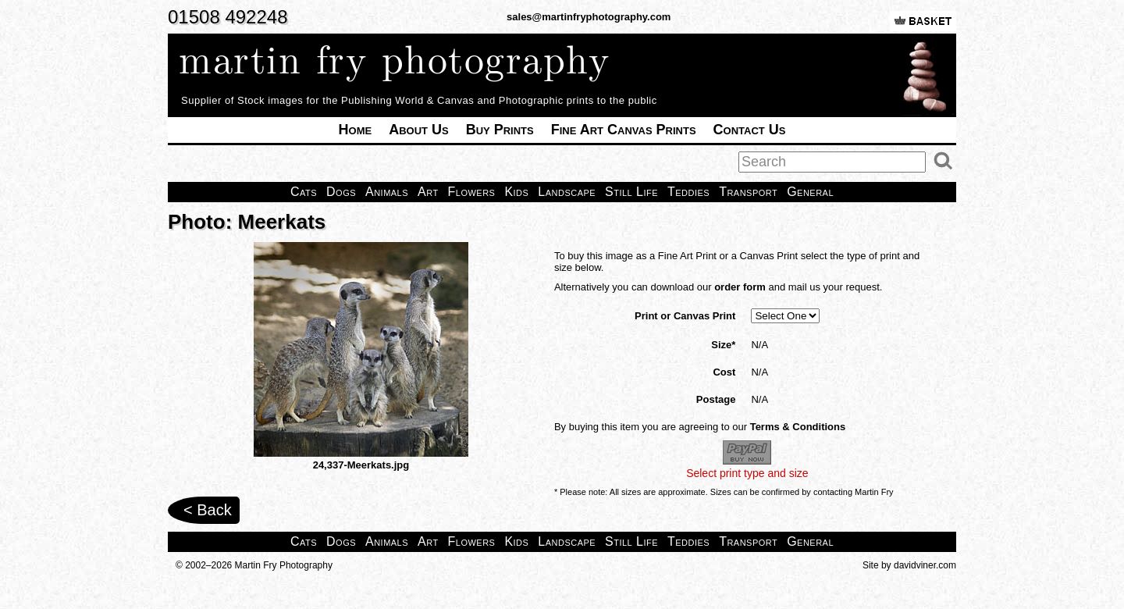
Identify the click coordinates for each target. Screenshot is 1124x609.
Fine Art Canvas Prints (623, 129)
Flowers (472, 191)
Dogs (341, 191)
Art (428, 191)
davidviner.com (925, 565)
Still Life (631, 191)
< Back (207, 509)
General (810, 191)
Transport (748, 191)
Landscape (567, 191)
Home (355, 129)
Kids (516, 191)
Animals (386, 191)
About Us (419, 129)
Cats (303, 191)
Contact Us (749, 129)
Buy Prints (500, 129)
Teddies (688, 191)
